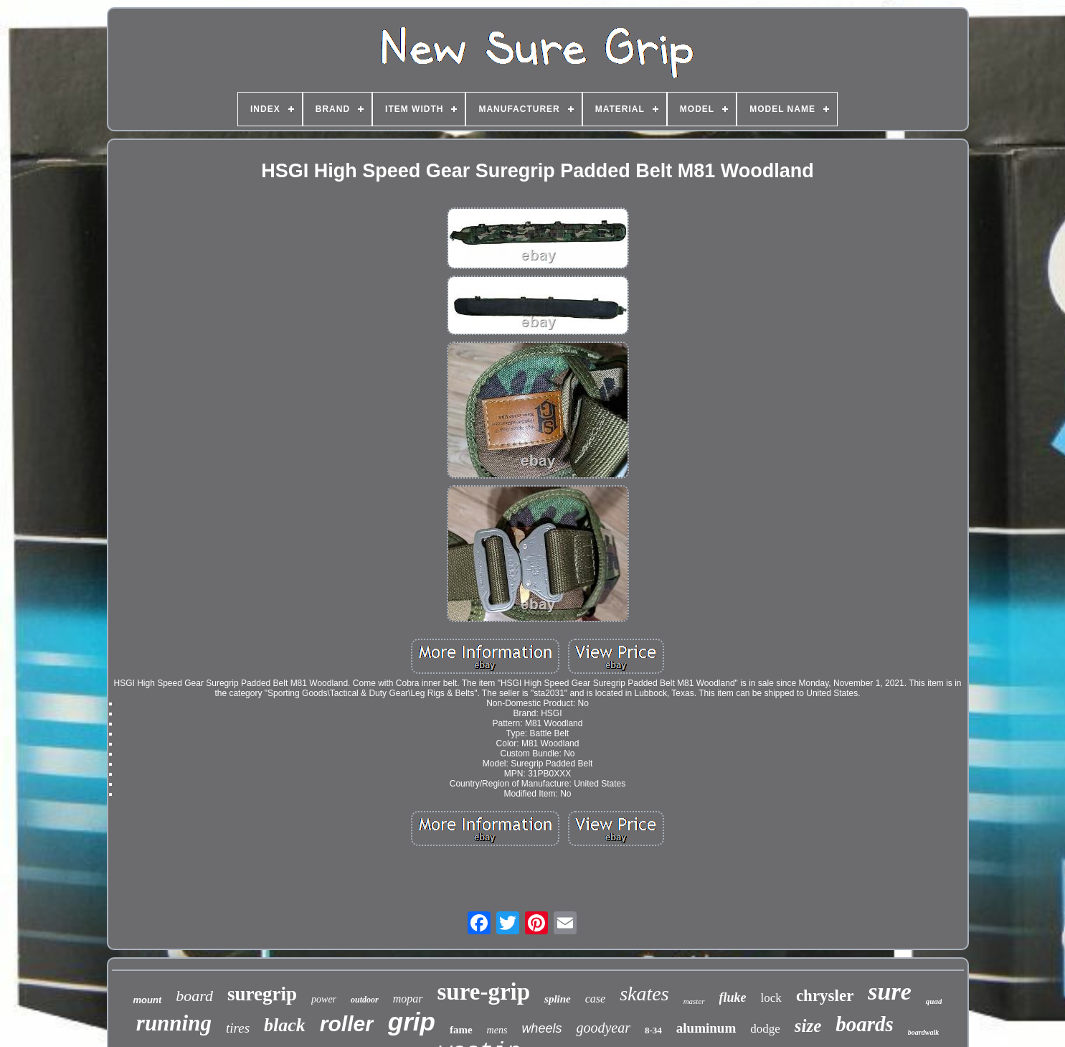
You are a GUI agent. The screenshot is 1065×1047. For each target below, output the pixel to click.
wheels (541, 1028)
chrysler (824, 996)
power (323, 999)
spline (557, 999)
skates (644, 993)
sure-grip (484, 992)
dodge (765, 1029)
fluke (733, 997)
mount (147, 1000)
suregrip (262, 994)
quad (934, 1001)
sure (889, 991)
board (194, 996)
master (694, 1001)
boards (865, 1024)
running (174, 1023)
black (285, 1025)
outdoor (365, 1000)
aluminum (706, 1028)
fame (461, 1030)
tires (238, 1028)
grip (411, 1022)
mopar (408, 998)
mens (497, 1030)
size (808, 1026)
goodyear (603, 1028)
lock (771, 998)
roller (347, 1024)
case (595, 998)
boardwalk (923, 1032)
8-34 (653, 1030)
